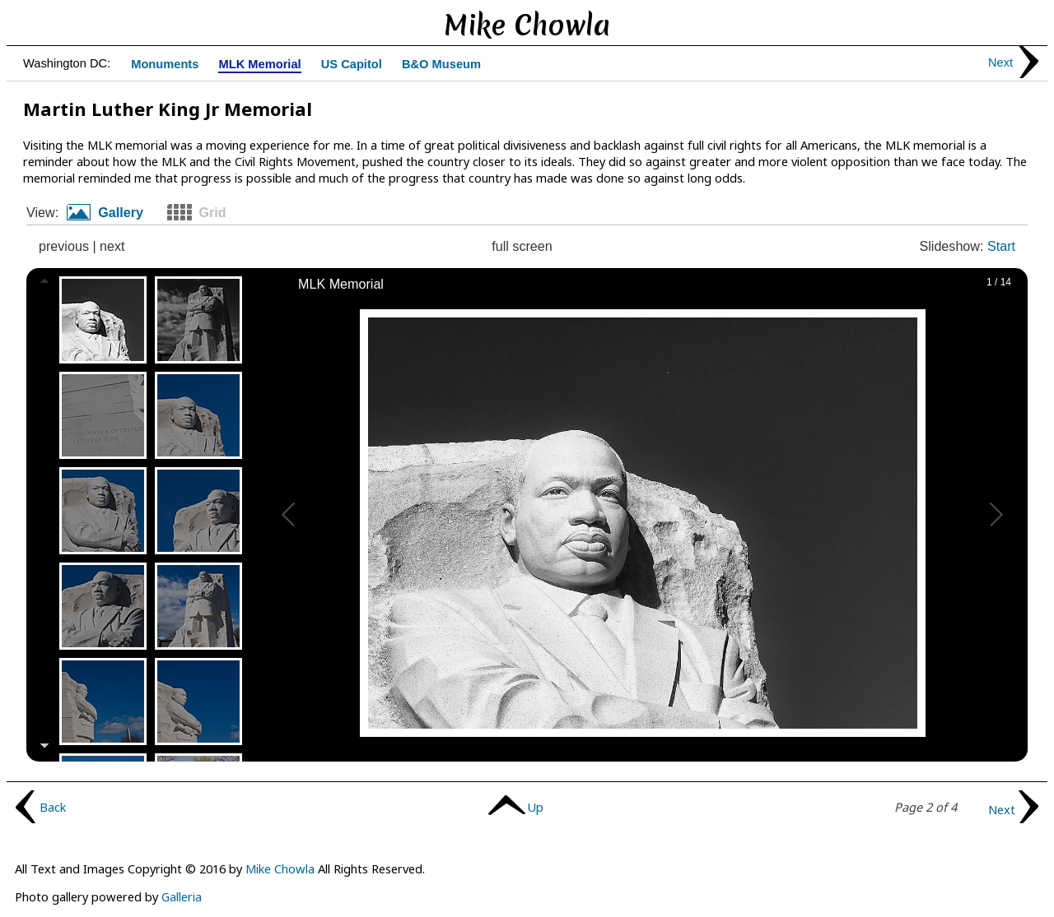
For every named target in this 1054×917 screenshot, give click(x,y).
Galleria (181, 896)
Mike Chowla (280, 868)
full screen (522, 246)
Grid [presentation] (212, 212)
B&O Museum (441, 64)
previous (64, 246)
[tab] (111, 213)
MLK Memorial (259, 64)
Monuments (164, 64)
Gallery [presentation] (120, 212)
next (112, 246)
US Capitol (351, 64)
